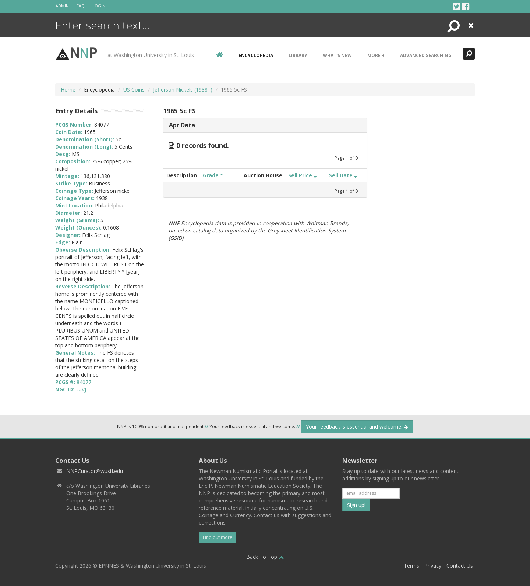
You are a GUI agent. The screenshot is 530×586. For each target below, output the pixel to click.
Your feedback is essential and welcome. (357, 426)
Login (98, 5)
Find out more (217, 537)
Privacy (432, 565)
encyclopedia (256, 55)
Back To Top (265, 556)
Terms (411, 565)
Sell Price (302, 175)
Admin (62, 5)
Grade (213, 175)
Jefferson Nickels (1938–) (182, 89)
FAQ (81, 5)
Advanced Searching (426, 55)
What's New (337, 55)
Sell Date (343, 175)
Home (68, 89)
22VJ (81, 389)
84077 (84, 382)
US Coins (134, 89)
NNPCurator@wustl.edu (94, 471)
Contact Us (459, 565)
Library (298, 55)
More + (376, 55)
